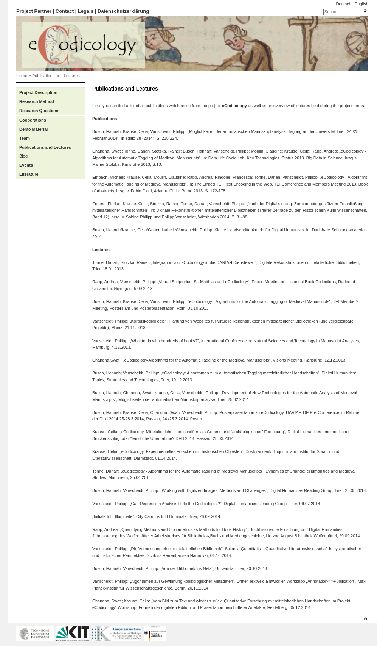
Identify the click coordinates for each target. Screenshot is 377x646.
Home (21, 75)
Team (24, 138)
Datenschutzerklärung (123, 11)
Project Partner (33, 11)
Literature (29, 174)
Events (26, 165)
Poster (196, 419)
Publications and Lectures (56, 75)
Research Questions (39, 110)
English (361, 4)
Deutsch (343, 4)
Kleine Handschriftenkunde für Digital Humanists (259, 230)
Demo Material (33, 129)
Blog (23, 156)
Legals (85, 11)
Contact (65, 11)
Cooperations (32, 120)
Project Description (38, 92)
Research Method (36, 101)
